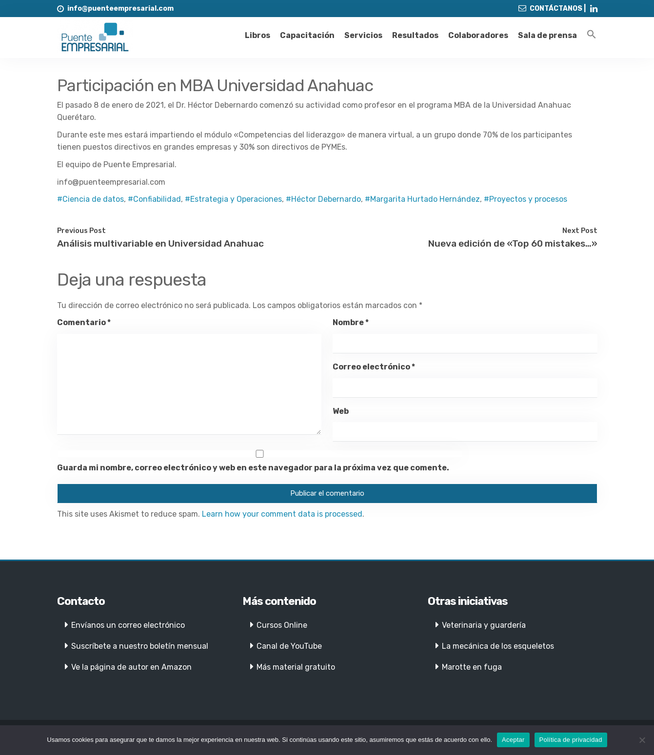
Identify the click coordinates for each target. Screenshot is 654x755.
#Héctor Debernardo (323, 199)
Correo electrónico (374, 366)
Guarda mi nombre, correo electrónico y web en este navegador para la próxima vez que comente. (253, 467)
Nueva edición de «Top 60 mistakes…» (512, 243)
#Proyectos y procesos (525, 199)
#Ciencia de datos (90, 199)
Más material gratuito (296, 667)
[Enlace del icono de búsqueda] (591, 34)
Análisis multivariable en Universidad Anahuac (160, 243)
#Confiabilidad (154, 199)
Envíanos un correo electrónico (128, 625)
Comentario (84, 322)
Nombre (351, 322)
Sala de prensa (547, 35)
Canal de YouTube (289, 646)
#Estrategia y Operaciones (233, 199)
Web (341, 411)
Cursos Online (282, 625)
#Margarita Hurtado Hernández (422, 199)
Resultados (415, 35)
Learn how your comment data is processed (282, 514)
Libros (257, 35)
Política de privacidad (570, 739)
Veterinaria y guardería (484, 625)
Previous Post (81, 230)
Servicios (363, 35)
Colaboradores (478, 35)
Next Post (579, 230)
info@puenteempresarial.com (120, 8)
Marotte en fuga (472, 667)
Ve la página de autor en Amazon (131, 667)
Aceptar (513, 739)
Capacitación (307, 35)
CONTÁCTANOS (556, 8)
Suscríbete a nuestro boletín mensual (139, 646)
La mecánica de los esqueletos (498, 646)
